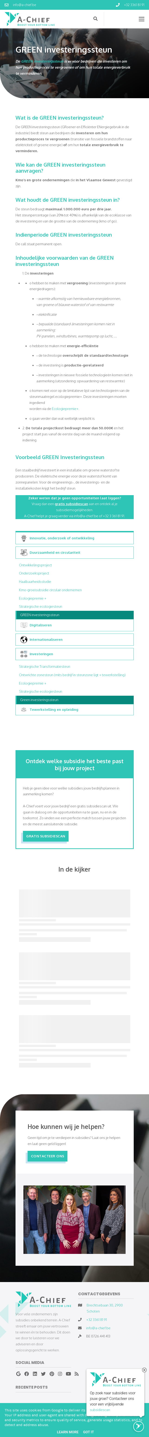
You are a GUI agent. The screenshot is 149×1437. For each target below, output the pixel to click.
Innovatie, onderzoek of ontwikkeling (57, 538)
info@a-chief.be (98, 1328)
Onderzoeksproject (34, 573)
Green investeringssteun (39, 699)
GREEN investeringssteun (42, 61)
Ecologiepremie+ (65, 408)
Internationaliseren (41, 639)
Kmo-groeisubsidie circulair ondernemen (50, 590)
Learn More (68, 1432)
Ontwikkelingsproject (35, 565)
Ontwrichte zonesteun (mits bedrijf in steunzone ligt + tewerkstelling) (72, 674)
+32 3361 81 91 (96, 1319)
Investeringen (36, 654)
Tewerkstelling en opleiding (49, 710)
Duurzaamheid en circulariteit (50, 552)
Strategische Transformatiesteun (44, 666)
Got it (88, 1432)
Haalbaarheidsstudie (35, 581)
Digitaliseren (36, 625)
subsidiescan (100, 1410)
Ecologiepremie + (32, 598)
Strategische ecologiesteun (40, 606)
